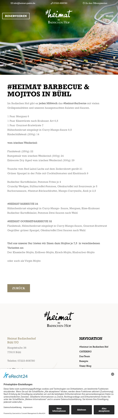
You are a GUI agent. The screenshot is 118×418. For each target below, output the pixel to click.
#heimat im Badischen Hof (93, 346)
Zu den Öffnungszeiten (95, 3)
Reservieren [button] (16, 16)
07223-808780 (59, 3)
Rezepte (83, 361)
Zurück (18, 288)
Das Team (84, 356)
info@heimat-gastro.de (23, 3)
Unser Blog (85, 365)
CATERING (85, 351)
